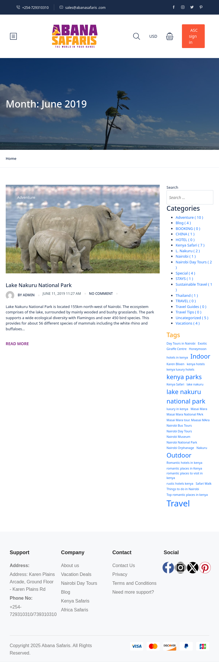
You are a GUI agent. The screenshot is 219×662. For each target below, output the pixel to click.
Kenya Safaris (75, 601)
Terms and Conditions (134, 583)
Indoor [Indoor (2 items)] (200, 356)
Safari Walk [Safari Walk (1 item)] (204, 484)
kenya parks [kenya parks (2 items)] (184, 377)
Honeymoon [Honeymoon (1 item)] (198, 349)
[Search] (206, 197)
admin (20, 295)
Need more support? (133, 592)
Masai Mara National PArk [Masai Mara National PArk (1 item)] (185, 414)
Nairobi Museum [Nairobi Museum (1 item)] (178, 437)
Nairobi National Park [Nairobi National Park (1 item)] (182, 442)
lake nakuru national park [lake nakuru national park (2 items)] (186, 396)
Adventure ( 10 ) (189, 217)
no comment (101, 293)
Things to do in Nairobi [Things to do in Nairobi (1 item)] (183, 489)
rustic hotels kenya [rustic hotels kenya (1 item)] (180, 484)
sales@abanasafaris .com (82, 7)
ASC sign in (193, 36)
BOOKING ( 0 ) (188, 228)
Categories (183, 208)
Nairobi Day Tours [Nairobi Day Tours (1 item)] (179, 431)
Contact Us (123, 565)
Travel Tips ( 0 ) (188, 312)
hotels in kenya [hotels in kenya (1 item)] (177, 357)
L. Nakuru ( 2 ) (188, 250)
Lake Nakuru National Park (39, 285)
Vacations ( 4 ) (188, 323)
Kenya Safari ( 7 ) (190, 245)
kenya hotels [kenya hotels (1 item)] (196, 364)
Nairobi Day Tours (79, 583)
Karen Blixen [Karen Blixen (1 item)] (175, 364)
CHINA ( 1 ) (185, 233)
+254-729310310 (32, 7)
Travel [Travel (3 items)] (178, 503)
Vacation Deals (76, 574)
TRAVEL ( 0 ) (186, 300)
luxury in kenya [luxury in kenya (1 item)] (177, 409)
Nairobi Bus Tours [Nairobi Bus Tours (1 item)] (179, 426)
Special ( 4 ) (185, 273)
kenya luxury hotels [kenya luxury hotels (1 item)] (180, 369)
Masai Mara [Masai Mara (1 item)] (198, 409)
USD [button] (153, 36)
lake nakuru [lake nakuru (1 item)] (194, 384)
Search (172, 187)
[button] (169, 36)
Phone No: (21, 598)
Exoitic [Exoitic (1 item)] (202, 343)
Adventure (26, 197)
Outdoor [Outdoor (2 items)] (179, 455)
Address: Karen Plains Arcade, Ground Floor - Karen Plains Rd (32, 582)
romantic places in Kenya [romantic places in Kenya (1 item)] (184, 468)
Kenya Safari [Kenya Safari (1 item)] (175, 384)
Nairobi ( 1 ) (186, 256)
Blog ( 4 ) (183, 222)
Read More (17, 343)
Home (11, 158)
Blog (65, 592)
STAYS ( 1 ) (184, 278)
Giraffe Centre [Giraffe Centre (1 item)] (176, 349)
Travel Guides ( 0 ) (191, 306)
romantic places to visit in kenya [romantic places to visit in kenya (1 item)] (185, 475)
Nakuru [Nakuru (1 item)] (201, 448)
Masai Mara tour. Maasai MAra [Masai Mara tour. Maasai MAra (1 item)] (188, 420)
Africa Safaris (74, 609)
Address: (19, 565)
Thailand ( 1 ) (187, 295)
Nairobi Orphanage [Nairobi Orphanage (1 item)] (180, 448)
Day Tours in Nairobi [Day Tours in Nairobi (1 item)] (181, 343)
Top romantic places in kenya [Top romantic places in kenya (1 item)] (187, 495)
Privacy (119, 574)
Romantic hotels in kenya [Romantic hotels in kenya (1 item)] (184, 463)
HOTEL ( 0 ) (185, 239)
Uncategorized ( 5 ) (192, 317)
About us (70, 565)
